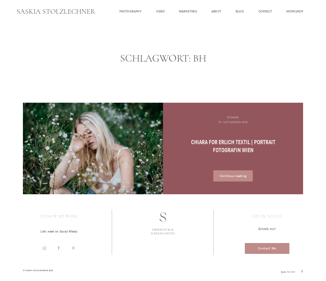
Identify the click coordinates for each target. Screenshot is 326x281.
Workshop (294, 11)
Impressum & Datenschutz (163, 231)
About (216, 11)
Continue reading (233, 176)
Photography (130, 11)
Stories (233, 117)
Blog (240, 11)
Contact (265, 11)
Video (160, 11)
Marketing (188, 11)
